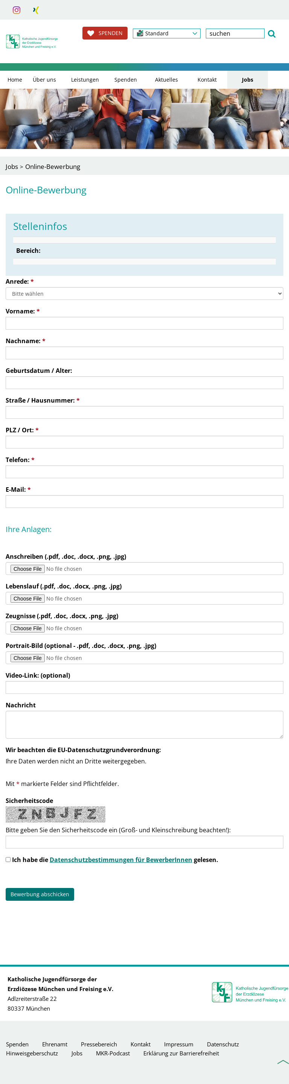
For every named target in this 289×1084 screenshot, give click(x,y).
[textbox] (235, 33)
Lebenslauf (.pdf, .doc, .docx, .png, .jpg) (64, 586)
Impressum (178, 1044)
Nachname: (26, 341)
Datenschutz (223, 1044)
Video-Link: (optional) (38, 675)
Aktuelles (166, 79)
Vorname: (23, 311)
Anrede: (20, 281)
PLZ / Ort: (22, 430)
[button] (167, 33)
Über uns (44, 79)
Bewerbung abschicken (40, 894)
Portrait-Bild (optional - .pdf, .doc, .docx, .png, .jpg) (81, 646)
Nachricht (21, 705)
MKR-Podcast (113, 1053)
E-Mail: (18, 489)
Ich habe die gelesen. (115, 859)
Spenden (125, 79)
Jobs (247, 79)
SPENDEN (105, 33)
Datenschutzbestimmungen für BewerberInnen (121, 860)
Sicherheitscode (29, 801)
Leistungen (85, 79)
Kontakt (207, 79)
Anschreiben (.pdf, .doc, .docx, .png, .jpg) (66, 556)
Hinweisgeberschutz (32, 1053)
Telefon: (20, 460)
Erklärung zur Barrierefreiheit (181, 1053)
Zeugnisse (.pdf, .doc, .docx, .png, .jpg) (62, 616)
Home (15, 79)
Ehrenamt (54, 1044)
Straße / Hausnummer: (43, 400)
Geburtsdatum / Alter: (39, 370)
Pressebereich (99, 1044)
